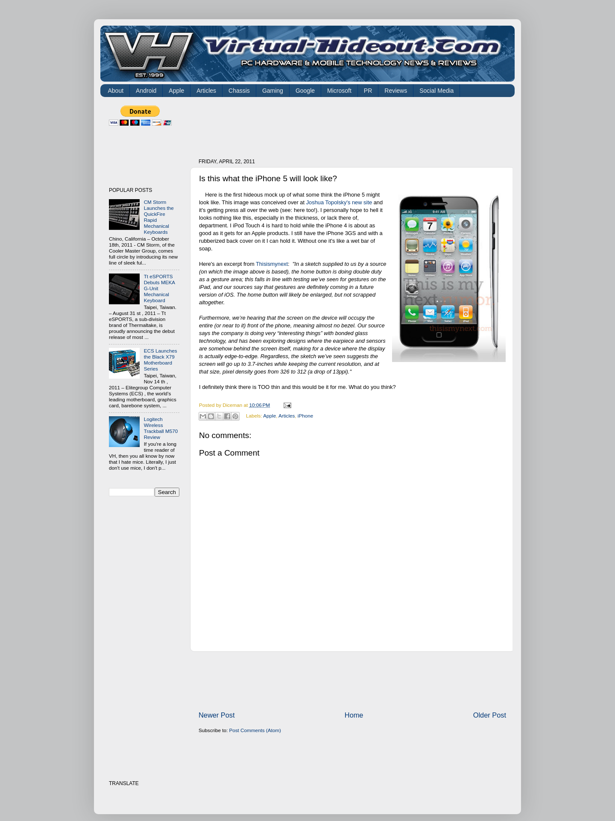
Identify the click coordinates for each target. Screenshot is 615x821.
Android (146, 90)
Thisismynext (272, 264)
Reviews (395, 90)
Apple (176, 90)
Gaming (272, 90)
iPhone (305, 415)
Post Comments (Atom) (255, 730)
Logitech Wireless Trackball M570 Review (161, 428)
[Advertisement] (354, 125)
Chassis (239, 90)
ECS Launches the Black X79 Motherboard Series (160, 359)
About (116, 90)
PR (368, 90)
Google (305, 90)
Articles (206, 90)
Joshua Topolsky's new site (340, 202)
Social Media (436, 90)
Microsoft (339, 90)
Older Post (489, 715)
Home (354, 715)
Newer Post (217, 715)
